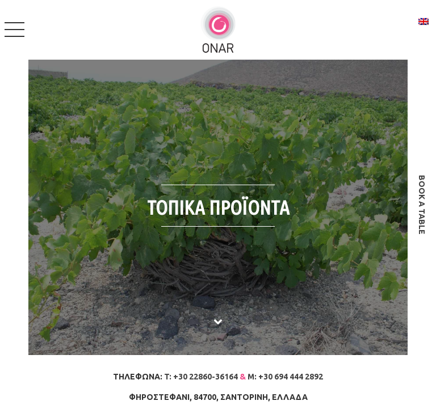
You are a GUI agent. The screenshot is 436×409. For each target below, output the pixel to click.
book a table (421, 205)
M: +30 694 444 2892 (285, 376)
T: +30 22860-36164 (201, 376)
